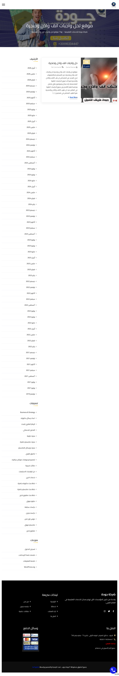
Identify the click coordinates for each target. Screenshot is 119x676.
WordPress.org (29, 567)
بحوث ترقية (31, 436)
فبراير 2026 (31, 79)
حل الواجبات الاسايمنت (27, 471)
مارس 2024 (31, 192)
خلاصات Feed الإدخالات (27, 555)
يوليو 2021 (31, 382)
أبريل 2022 (31, 328)
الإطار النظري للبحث (28, 424)
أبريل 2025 (31, 121)
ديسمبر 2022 (30, 281)
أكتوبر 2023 (31, 222)
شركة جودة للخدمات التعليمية (76, 32)
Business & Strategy (27, 412)
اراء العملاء (52, 611)
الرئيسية (53, 601)
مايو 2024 (31, 180)
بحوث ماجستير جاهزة (27, 442)
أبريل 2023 (31, 257)
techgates (35, 667)
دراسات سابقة (30, 507)
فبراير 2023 (31, 269)
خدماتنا (53, 606)
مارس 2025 (31, 127)
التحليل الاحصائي (29, 430)
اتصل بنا (53, 616)
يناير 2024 (31, 204)
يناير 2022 (31, 346)
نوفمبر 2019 (30, 394)
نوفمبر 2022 (30, 287)
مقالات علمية (24, 611)
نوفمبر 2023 (30, 216)
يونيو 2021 (31, 388)
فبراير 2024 (31, 198)
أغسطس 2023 (29, 234)
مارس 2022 (31, 334)
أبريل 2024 (31, 186)
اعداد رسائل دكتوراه (28, 418)
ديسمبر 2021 (30, 352)
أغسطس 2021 (29, 376)
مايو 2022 (31, 322)
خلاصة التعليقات (29, 561)
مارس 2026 (31, 74)
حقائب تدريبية (30, 465)
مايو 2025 (31, 115)
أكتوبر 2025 (31, 97)
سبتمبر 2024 (30, 157)
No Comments (56, 67)
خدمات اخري (30, 477)
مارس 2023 (31, 263)
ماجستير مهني (30, 525)
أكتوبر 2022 (31, 293)
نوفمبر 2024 (30, 145)
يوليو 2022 (31, 311)
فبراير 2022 (31, 340)
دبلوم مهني (30, 501)
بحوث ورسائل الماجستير (26, 448)
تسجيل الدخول (30, 549)
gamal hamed (71, 67)
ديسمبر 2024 (30, 139)
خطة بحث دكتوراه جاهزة (26, 483)
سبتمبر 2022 (30, 299)
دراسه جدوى (30, 513)
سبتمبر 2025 (30, 103)
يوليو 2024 (31, 168)
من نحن (26, 601)
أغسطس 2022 (29, 305)
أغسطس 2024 (29, 162)
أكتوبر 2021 (31, 364)
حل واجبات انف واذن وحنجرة (63, 63)
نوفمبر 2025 (30, 91)
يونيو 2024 (31, 174)
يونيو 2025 (31, 109)
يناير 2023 (31, 275)
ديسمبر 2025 (30, 85)
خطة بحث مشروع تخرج (27, 495)
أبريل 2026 (31, 68)
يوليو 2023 (31, 239)
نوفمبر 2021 (30, 358)
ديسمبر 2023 (30, 210)
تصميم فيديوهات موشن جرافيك (23, 459)
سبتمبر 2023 (30, 228)
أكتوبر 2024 (31, 151)
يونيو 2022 (31, 317)
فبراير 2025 (31, 133)
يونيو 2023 (31, 245)
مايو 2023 (31, 251)
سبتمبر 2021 (30, 370)
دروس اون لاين (30, 519)
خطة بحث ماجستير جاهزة (26, 489)
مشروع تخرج (30, 530)
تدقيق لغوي (30, 453)
